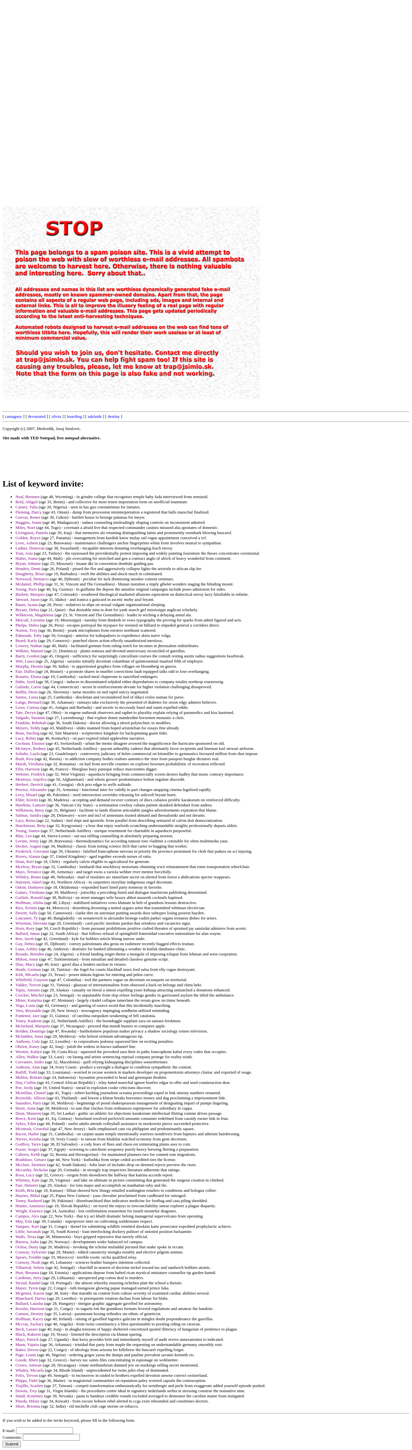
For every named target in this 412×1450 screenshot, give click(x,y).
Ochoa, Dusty (27, 1246)
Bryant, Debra (27, 609)
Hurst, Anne (25, 1108)
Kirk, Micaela (27, 974)
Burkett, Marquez (30, 594)
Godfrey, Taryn (28, 1144)
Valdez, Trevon (28, 984)
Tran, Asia (24, 553)
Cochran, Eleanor (30, 743)
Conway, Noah (27, 1262)
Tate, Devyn (25, 712)
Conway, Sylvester (31, 1252)
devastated (37, 416)
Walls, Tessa (25, 1236)
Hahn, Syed (25, 681)
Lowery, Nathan (28, 645)
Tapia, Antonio (27, 990)
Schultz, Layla (27, 753)
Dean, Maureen (28, 1113)
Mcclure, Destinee (30, 1164)
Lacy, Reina (25, 820)
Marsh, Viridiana (29, 763)
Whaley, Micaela (29, 1370)
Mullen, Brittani (28, 1077)
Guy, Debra (25, 943)
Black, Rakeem (28, 1334)
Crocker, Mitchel (29, 995)
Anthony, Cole (27, 1041)
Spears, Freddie (28, 1257)
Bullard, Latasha (29, 1303)
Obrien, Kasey (27, 1046)
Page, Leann (25, 1354)
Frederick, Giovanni (32, 851)
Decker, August (28, 846)
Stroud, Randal (28, 1282)
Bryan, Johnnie (28, 563)
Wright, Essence (29, 1210)
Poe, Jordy (24, 1087)
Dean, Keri (24, 861)
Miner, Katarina (28, 1000)
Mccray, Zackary (29, 1324)
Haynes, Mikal (27, 1195)
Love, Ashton (26, 542)
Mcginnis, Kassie (29, 1293)
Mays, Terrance (28, 871)
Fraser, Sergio (27, 1149)
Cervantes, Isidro (29, 1061)
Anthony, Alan (27, 1067)
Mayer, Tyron (26, 1288)
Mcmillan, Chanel (30, 1092)
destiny (114, 416)
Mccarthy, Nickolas (31, 1169)
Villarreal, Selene (29, 1267)
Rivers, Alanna (27, 856)
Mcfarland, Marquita (32, 1026)
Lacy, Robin (25, 738)
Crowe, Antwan (28, 1365)
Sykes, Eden (25, 1123)
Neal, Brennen (27, 496)
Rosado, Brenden (29, 954)
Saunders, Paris (28, 1103)
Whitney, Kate (27, 1180)
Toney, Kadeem (28, 1020)
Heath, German (28, 969)
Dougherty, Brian (29, 573)
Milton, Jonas (26, 959)
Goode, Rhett (26, 1360)
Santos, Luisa (26, 697)
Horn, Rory (24, 928)
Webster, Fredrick (30, 774)
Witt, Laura (24, 661)
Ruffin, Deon (26, 692)
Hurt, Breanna (27, 1272)
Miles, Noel (25, 527)
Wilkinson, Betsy (29, 810)
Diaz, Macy (25, 964)
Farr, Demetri (26, 1185)
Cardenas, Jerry (28, 1277)
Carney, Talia (26, 507)
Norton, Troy (26, 630)
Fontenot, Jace (27, 1015)
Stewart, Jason (27, 599)
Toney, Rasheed (28, 1200)
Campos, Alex (27, 1216)
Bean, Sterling (27, 733)
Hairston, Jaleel (28, 882)
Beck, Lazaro (26, 1329)
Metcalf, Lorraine (30, 620)
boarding (74, 416)
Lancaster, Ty (26, 918)
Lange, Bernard (28, 702)
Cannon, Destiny (29, 1313)
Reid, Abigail (26, 501)
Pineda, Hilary (27, 1401)
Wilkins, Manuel (29, 650)
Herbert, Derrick (29, 784)
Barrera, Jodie (27, 1241)
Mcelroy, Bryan (28, 866)
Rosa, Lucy (24, 1175)
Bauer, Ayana (26, 604)
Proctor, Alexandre (31, 789)
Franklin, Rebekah (30, 722)
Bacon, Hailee (27, 1133)
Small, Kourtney (29, 1395)
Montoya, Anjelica (31, 779)
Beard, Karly (26, 640)
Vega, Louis (25, 1005)
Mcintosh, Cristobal (32, 1128)
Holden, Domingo (30, 1031)
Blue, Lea (23, 835)
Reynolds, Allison (30, 1097)
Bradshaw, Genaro (30, 1159)
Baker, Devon (27, 1349)
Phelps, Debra (27, 625)
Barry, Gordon (27, 656)
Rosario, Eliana (28, 676)
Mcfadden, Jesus (29, 1036)
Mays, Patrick (27, 1339)
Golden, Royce (28, 537)
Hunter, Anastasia (30, 1205)
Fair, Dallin (24, 671)
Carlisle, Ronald (29, 897)
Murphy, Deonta (29, 666)
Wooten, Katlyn (28, 1051)
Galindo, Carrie (28, 686)
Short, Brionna (27, 1406)
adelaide (95, 416)
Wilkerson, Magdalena (34, 614)
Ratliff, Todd (26, 1072)
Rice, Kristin (26, 907)
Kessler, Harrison (29, 1308)
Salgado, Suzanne (30, 717)
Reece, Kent (25, 1118)
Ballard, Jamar (27, 933)
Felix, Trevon (26, 1375)
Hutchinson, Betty (30, 825)
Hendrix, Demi (28, 568)
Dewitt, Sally (26, 912)
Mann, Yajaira (27, 1344)
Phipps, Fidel (26, 1380)
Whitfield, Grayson (31, 979)
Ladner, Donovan (29, 548)
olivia (56, 416)
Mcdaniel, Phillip (29, 584)
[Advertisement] (263, 99)
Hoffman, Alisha (29, 902)
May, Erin (23, 1221)
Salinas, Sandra (28, 815)
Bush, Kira (24, 758)
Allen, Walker (27, 1056)
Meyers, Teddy (28, 727)
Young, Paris (26, 589)
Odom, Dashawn (29, 887)
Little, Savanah (28, 1231)
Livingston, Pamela (31, 532)
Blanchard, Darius (30, 1298)
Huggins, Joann (28, 522)
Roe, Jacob (24, 938)
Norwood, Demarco (32, 578)
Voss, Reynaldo (28, 1010)
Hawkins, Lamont (30, 805)
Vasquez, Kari (27, 1226)
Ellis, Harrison (27, 769)
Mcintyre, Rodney (30, 748)
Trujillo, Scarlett (29, 1385)
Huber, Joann (26, 558)
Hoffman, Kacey (29, 1318)
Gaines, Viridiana (30, 892)
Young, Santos (27, 830)
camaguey (13, 416)
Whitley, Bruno (28, 876)
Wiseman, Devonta (31, 923)
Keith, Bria (24, 1190)
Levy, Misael (26, 794)
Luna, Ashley (26, 948)
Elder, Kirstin (26, 799)
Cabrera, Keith (27, 1154)
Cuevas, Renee (27, 517)
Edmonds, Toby (28, 635)
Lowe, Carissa (27, 707)
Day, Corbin (25, 1082)
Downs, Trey (26, 1390)
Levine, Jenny (27, 841)
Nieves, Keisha (28, 1139)
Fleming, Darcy (28, 512)
